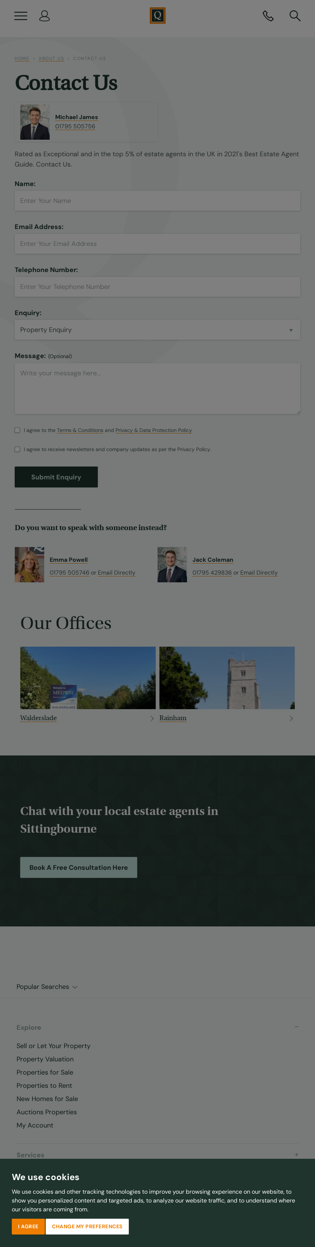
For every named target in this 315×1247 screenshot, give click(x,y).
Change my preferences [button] (87, 1226)
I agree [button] (28, 1226)
